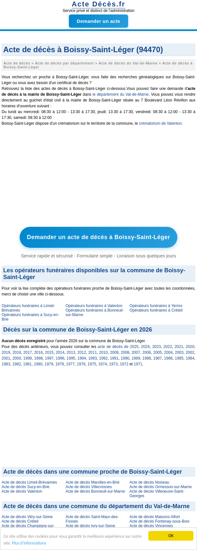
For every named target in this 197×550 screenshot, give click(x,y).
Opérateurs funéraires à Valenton (94, 306)
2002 (190, 352)
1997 (49, 358)
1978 (59, 364)
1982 (16, 364)
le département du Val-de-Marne (120, 94)
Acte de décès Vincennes (151, 526)
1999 (27, 358)
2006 (146, 352)
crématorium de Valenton (160, 123)
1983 (6, 364)
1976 (81, 364)
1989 (136, 358)
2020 (190, 346)
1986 (168, 358)
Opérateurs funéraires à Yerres (155, 306)
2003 (179, 352)
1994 (81, 358)
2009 (114, 352)
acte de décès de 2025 (118, 346)
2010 (103, 352)
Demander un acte (98, 21)
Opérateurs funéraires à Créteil (156, 310)
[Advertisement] (98, 178)
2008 (125, 352)
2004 (168, 352)
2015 (49, 352)
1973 (113, 364)
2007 (136, 352)
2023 (156, 346)
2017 (27, 352)
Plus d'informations (29, 543)
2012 (81, 352)
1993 (92, 358)
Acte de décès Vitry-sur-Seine (27, 517)
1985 (179, 358)
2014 (60, 352)
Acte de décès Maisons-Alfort (154, 517)
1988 (146, 358)
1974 (102, 364)
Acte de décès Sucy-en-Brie (26, 487)
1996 (60, 358)
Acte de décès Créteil (20, 521)
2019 (6, 352)
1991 (114, 358)
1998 (38, 358)
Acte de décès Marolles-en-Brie (92, 482)
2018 (17, 352)
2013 (71, 352)
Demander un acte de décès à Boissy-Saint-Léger (98, 237)
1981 (27, 364)
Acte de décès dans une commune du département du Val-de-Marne (96, 506)
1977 (70, 364)
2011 (92, 352)
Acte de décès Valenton (22, 491)
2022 (168, 346)
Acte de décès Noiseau (149, 482)
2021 (178, 346)
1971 (138, 364)
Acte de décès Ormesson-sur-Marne (160, 487)
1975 (92, 364)
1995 (71, 358)
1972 (124, 364)
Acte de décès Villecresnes (89, 487)
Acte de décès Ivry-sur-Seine (90, 526)
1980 (38, 364)
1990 (125, 358)
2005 (157, 352)
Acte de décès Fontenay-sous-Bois (159, 521)
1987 (157, 358)
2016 (38, 352)
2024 (145, 346)
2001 (6, 358)
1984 (190, 358)
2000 (17, 358)
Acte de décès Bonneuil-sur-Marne (95, 491)
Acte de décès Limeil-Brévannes (29, 482)
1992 (103, 358)
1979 (49, 364)
